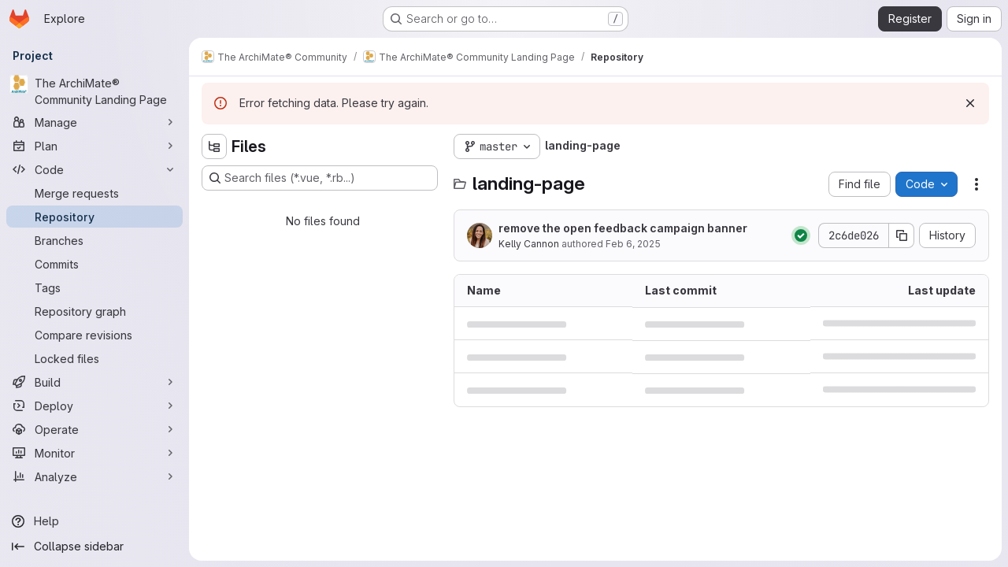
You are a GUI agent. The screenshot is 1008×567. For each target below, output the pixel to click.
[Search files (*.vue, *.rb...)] (320, 178)
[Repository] (94, 217)
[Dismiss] (970, 103)
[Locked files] (94, 358)
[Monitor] (94, 453)
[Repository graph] (94, 311)
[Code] (94, 169)
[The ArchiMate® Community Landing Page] (94, 91)
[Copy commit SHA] (901, 235)
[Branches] (94, 240)
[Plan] (94, 146)
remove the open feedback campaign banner (622, 228)
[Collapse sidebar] (94, 547)
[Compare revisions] (94, 335)
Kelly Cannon (528, 244)
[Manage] (94, 122)
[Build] (94, 382)
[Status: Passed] (800, 235)
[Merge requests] (94, 193)
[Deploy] (94, 406)
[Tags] (94, 287)
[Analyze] (94, 476)
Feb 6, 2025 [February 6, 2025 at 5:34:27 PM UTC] (633, 244)
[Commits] (94, 264)
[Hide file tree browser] (214, 146)
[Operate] (94, 429)
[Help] (94, 521)
